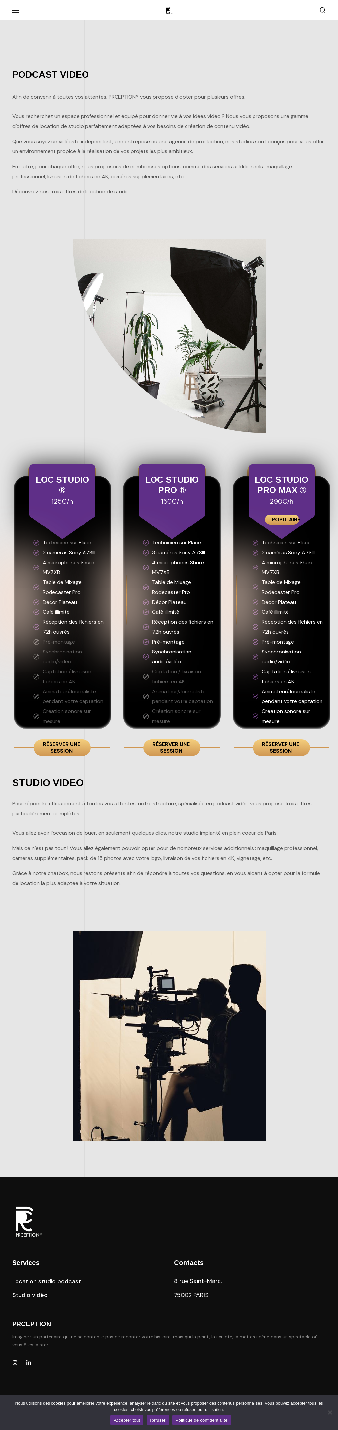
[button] (322, 10)
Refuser (157, 1420)
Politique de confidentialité (202, 1420)
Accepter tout (127, 1420)
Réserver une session (61, 747)
